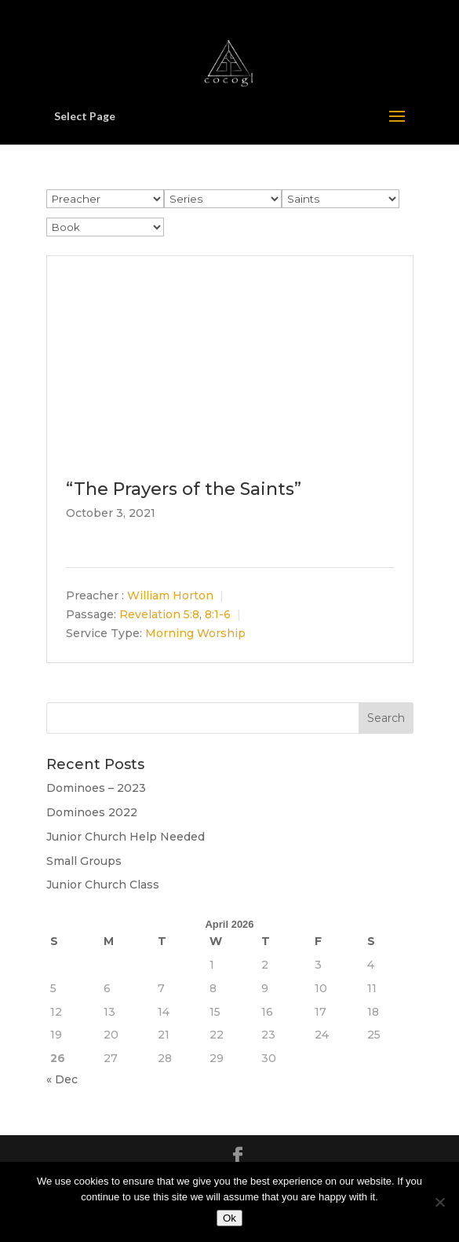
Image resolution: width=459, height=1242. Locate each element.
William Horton (170, 595)
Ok (229, 1218)
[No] (439, 1202)
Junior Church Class (102, 884)
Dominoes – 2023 (96, 788)
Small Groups (84, 861)
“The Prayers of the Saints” (183, 489)
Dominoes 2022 (91, 812)
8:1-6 (218, 614)
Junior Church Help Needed (125, 837)
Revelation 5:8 (159, 614)
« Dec (62, 1079)
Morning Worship (195, 633)
